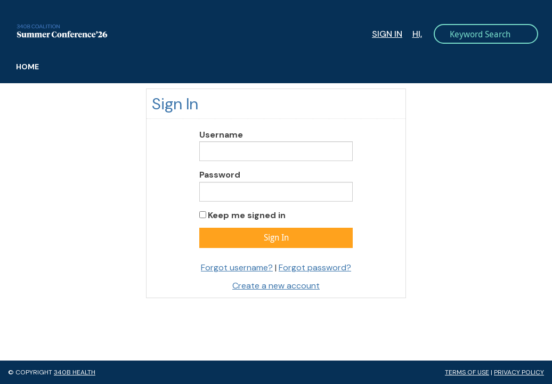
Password (219, 174)
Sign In (387, 33)
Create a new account (276, 285)
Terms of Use (467, 372)
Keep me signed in (247, 215)
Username (221, 134)
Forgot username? (237, 267)
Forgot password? (315, 267)
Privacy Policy (519, 372)
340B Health (74, 372)
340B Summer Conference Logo (151, 31)
